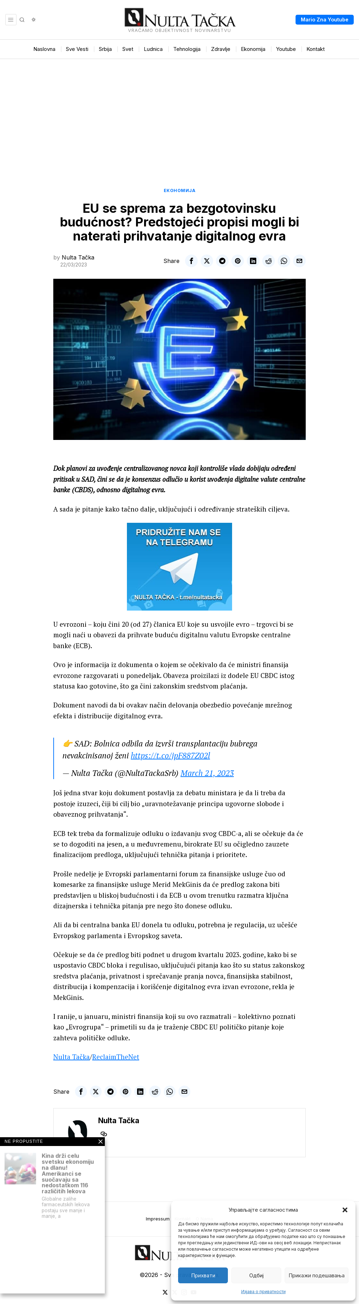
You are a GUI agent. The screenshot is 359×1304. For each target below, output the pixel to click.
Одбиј (256, 1275)
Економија (180, 190)
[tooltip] (191, 261)
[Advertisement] (179, 111)
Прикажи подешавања (317, 1275)
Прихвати (203, 1275)
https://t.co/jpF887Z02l (170, 755)
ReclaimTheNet (115, 1056)
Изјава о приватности (263, 1291)
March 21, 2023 (207, 773)
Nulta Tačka (78, 257)
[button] (344, 1209)
